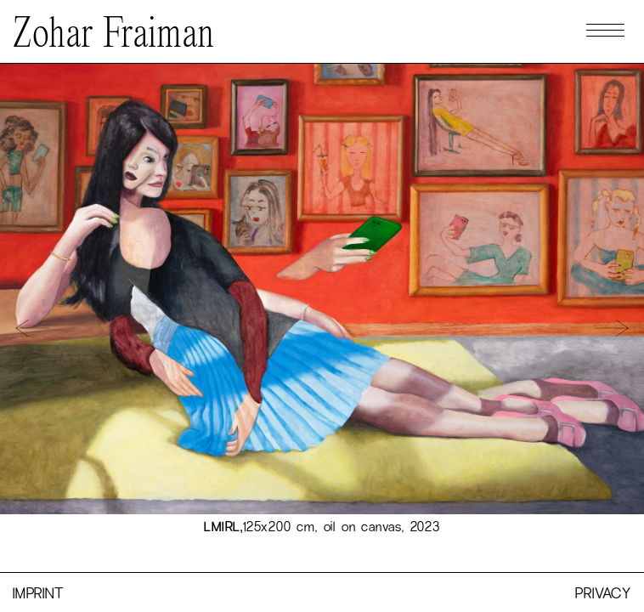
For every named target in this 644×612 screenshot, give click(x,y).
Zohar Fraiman (114, 35)
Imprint (39, 592)
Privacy (603, 592)
